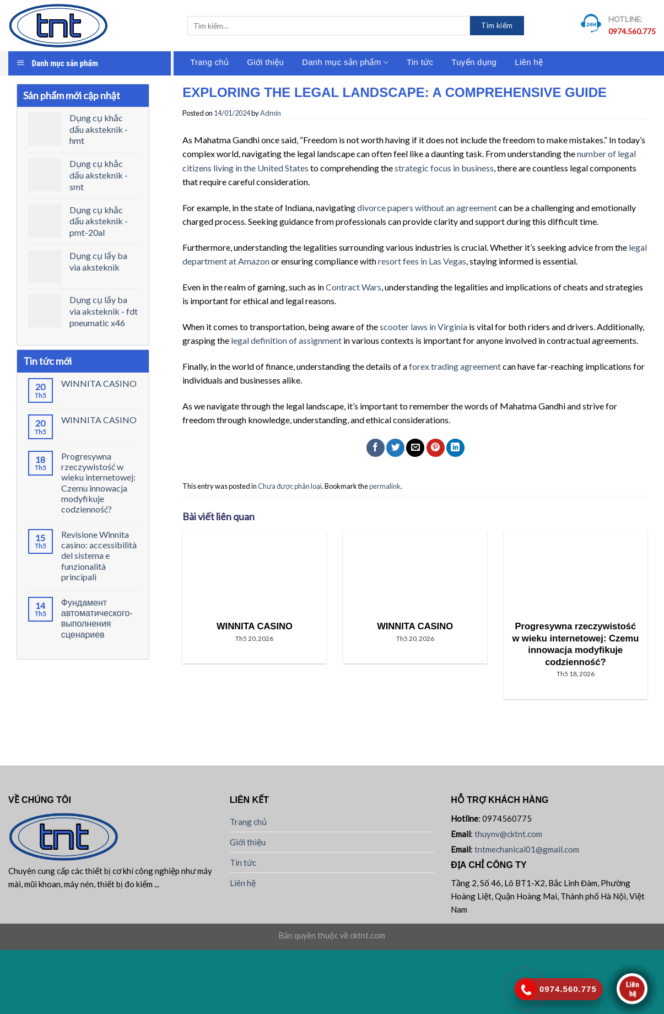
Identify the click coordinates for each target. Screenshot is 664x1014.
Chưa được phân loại (290, 486)
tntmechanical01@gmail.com (526, 849)
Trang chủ (209, 62)
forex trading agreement (455, 366)
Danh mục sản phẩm (345, 62)
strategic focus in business (444, 168)
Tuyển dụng (473, 62)
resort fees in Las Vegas (422, 261)
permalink (385, 486)
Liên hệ (529, 62)
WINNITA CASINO (99, 383)
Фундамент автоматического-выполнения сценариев (97, 618)
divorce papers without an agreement (427, 207)
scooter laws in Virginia (423, 326)
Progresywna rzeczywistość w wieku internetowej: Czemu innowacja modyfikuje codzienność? (98, 482)
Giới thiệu (265, 62)
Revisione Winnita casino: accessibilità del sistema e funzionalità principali (99, 555)
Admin (270, 113)
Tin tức (420, 62)
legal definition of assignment (286, 340)
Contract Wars (353, 287)
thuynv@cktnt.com (508, 834)
